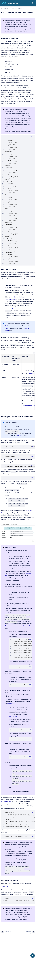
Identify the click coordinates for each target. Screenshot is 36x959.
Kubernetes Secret (6, 801)
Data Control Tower (13, 3)
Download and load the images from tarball (17, 626)
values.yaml (4, 887)
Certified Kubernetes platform (13, 326)
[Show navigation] (32, 955)
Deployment (14, 8)
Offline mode (19, 435)
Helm (6, 328)
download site (11, 703)
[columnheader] (6, 358)
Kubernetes (22, 8)
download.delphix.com (11, 308)
